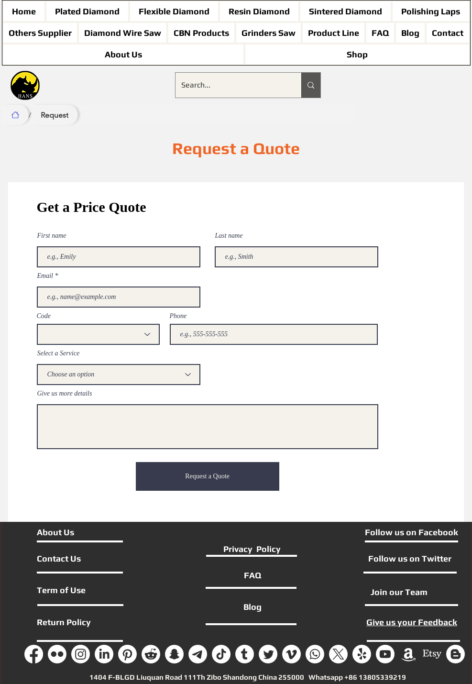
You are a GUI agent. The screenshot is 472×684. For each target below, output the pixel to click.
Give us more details (64, 393)
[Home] (15, 115)
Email (45, 276)
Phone (178, 316)
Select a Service (58, 353)
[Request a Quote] (207, 476)
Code (44, 316)
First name (51, 235)
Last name (229, 235)
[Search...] (231, 85)
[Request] (54, 115)
